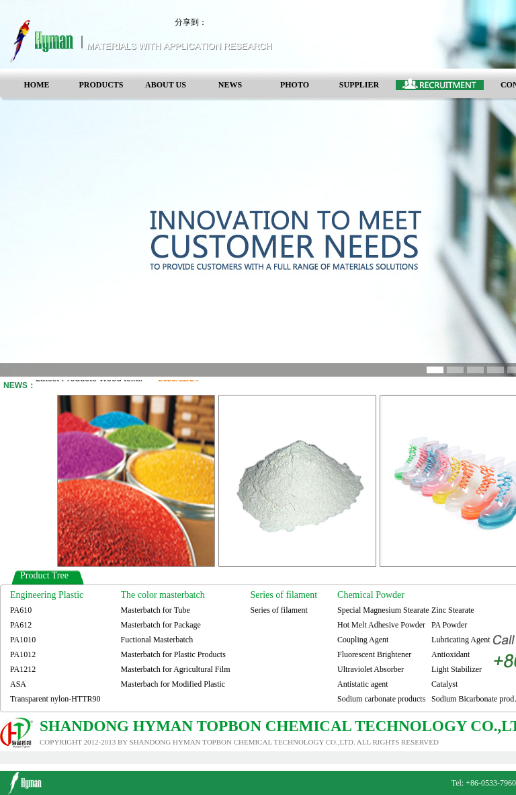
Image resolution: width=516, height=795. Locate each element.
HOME (37, 84)
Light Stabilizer (456, 669)
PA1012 (23, 654)
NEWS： (19, 385)
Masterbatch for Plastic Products (173, 654)
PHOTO (294, 84)
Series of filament (284, 595)
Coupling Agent (362, 639)
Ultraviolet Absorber (370, 669)
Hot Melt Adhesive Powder (381, 625)
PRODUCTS (101, 84)
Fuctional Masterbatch (157, 639)
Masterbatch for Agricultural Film (175, 669)
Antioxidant (450, 654)
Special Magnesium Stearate (383, 610)
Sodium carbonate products (381, 699)
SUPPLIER (359, 84)
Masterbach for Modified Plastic (173, 684)
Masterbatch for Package (161, 625)
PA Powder (449, 625)
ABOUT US (165, 84)
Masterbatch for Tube (155, 610)
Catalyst (444, 684)
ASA (18, 684)
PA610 (21, 610)
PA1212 (23, 669)
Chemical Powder (370, 595)
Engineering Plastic (46, 595)
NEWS (230, 84)
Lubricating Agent (460, 639)
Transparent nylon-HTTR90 (55, 699)
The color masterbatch (163, 595)
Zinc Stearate (452, 610)
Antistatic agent (362, 684)
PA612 (21, 625)
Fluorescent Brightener (374, 654)
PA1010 (23, 639)
